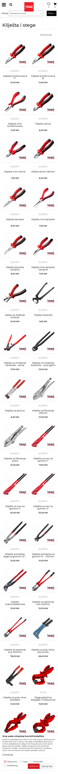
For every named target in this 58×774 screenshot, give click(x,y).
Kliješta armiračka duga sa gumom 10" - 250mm (14, 556)
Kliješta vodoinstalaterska (15, 603)
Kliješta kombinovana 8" (43, 77)
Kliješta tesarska (43, 315)
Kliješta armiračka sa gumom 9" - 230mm (43, 555)
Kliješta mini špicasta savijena (43, 268)
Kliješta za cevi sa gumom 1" (43, 459)
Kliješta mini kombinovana (15, 125)
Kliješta (15, 71)
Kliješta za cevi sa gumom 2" (15, 507)
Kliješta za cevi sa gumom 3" (43, 507)
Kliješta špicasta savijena (15, 268)
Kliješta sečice (43, 124)
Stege (43, 692)
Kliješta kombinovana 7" (15, 77)
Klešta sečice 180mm (43, 172)
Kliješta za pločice (15, 411)
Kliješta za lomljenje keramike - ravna (15, 364)
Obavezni (12, 761)
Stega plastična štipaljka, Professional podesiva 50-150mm (43, 699)
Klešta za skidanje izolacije (15, 316)
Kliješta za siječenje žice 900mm (15, 651)
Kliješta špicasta (15, 219)
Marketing (12, 765)
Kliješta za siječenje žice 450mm (43, 603)
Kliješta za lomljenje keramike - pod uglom (43, 364)
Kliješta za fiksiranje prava (15, 459)
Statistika (38, 761)
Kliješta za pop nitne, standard (15, 698)
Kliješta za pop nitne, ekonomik (43, 651)
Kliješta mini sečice (15, 172)
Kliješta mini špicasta (43, 219)
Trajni (25, 761)
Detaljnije (7, 754)
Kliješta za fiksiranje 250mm (43, 412)
